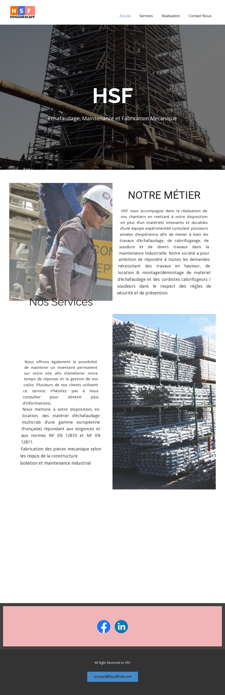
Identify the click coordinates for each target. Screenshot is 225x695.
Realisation (171, 15)
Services (146, 15)
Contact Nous (200, 15)
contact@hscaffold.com (112, 676)
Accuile (125, 15)
